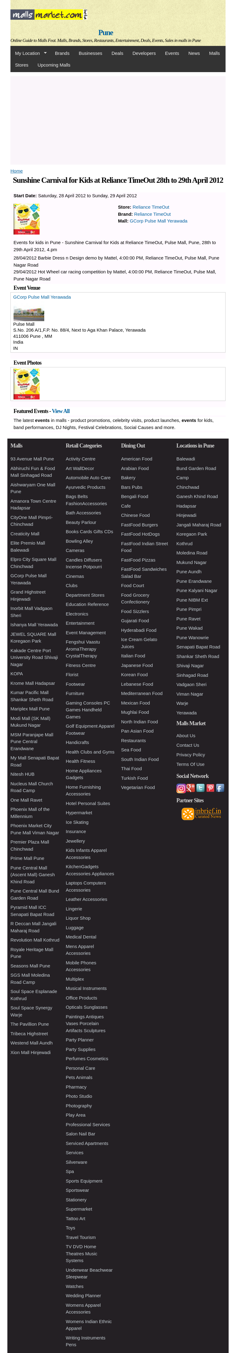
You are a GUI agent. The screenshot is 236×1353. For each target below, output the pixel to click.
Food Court (132, 585)
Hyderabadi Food (138, 630)
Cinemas (75, 576)
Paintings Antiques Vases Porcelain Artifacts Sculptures (85, 1023)
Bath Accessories (83, 512)
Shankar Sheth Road (197, 656)
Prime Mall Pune (27, 858)
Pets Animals (79, 1077)
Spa (70, 1171)
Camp (182, 477)
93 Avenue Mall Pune (32, 458)
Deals (117, 53)
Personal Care (80, 1068)
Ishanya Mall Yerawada (34, 624)
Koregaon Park (191, 534)
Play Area (75, 1115)
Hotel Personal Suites (88, 803)
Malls (214, 53)
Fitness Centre (81, 665)
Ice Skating (77, 822)
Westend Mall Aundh (31, 1042)
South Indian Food (140, 759)
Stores (21, 64)
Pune (105, 32)
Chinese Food (135, 515)
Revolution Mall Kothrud (34, 939)
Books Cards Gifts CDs (89, 531)
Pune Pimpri (189, 609)
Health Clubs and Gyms (90, 751)
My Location (28, 53)
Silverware (76, 1162)
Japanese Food (137, 665)
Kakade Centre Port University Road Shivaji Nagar (34, 657)
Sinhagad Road (192, 675)
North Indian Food (139, 721)
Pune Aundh (189, 571)
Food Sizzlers (135, 611)
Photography (79, 1105)
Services (75, 1152)
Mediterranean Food (142, 693)
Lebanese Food (137, 684)
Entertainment (80, 623)
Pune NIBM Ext (192, 600)
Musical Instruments (86, 988)
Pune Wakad (189, 628)
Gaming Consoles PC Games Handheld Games (88, 709)
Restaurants (133, 740)
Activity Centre (81, 458)
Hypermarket (79, 812)
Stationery (76, 1199)
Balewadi (185, 458)
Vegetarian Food (138, 787)
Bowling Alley (79, 541)
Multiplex (75, 979)
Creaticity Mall (24, 533)
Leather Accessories (86, 899)
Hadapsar (186, 506)
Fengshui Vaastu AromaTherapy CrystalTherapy (83, 648)
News (194, 53)
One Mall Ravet (26, 800)
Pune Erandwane (194, 581)
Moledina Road (191, 552)
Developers (144, 53)
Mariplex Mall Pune (30, 708)
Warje (182, 703)
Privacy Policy (190, 754)
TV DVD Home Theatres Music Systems (81, 1253)
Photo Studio (79, 1096)
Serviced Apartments (87, 1143)
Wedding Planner (83, 1295)
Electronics (77, 613)
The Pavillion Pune (29, 1024)
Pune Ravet (188, 618)
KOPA (16, 673)
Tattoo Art (75, 1218)
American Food (136, 458)
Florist (72, 674)
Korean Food (134, 674)
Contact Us (187, 745)
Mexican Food (135, 702)
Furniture (75, 693)
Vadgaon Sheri (191, 684)
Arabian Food (135, 468)
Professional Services (88, 1124)
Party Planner (80, 1039)
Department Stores (85, 595)
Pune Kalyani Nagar (196, 590)
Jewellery (75, 841)
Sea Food (131, 749)
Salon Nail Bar (80, 1133)
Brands (62, 53)
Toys (70, 1227)
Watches (75, 1286)
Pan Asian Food (137, 731)
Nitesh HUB (22, 774)
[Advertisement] (118, 119)
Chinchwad (187, 487)
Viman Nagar (189, 694)
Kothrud (184, 543)
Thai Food (131, 768)
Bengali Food (134, 496)
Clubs (71, 585)
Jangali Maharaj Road (198, 524)
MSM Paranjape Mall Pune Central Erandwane (31, 741)
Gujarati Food (135, 620)
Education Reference (87, 604)
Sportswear (77, 1190)
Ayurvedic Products (85, 487)
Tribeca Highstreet (29, 1033)
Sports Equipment (84, 1180)
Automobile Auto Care (88, 477)
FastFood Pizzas (138, 559)
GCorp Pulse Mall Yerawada (158, 220)
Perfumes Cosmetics (87, 1058)
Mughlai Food (135, 712)
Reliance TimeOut (151, 207)
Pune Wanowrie (192, 637)
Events (172, 53)
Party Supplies (81, 1049)
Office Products (81, 997)
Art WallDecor (80, 468)
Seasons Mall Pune (30, 965)
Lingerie (74, 908)
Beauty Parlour (81, 522)
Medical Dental (81, 936)
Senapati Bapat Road (198, 646)
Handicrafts (77, 742)
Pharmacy (76, 1086)
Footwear (75, 684)
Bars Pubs (131, 487)
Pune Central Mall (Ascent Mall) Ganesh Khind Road (32, 874)
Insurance (76, 831)
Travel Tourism (81, 1237)
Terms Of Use (190, 764)
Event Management (86, 632)
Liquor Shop (78, 918)
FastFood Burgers (139, 524)
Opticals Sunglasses (87, 1007)
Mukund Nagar (191, 562)
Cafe (126, 506)
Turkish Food (134, 778)
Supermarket (79, 1209)
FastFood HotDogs (140, 534)
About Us (185, 735)
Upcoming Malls (53, 64)
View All (61, 411)
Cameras (75, 550)
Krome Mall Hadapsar (32, 683)
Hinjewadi (186, 515)
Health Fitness (80, 761)
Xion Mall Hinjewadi (30, 1052)
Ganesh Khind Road (197, 496)
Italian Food (133, 655)
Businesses (90, 53)
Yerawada (186, 712)
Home (16, 171)
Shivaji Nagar (190, 665)
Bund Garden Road (196, 468)
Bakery (128, 477)
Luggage (75, 927)
